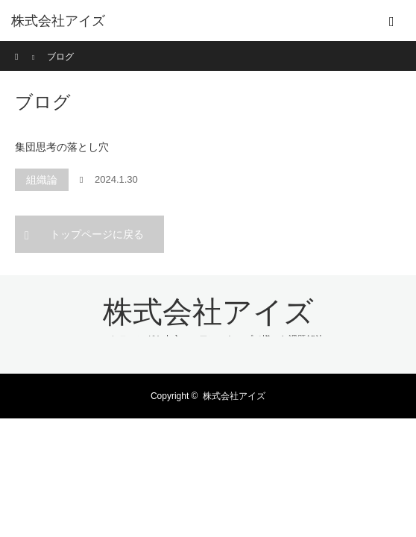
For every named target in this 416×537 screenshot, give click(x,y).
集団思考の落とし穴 (62, 147)
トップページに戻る (97, 234)
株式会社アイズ (58, 20)
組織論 (41, 180)
